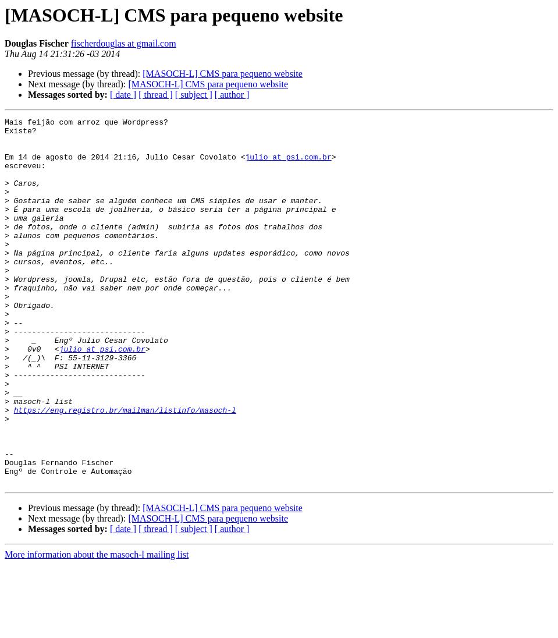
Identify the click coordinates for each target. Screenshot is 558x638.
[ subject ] (193, 95)
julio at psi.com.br (288, 165)
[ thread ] (155, 95)
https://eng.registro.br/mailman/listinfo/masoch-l (125, 469)
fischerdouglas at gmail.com (123, 43)
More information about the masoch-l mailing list (97, 628)
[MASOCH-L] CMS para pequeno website (223, 74)
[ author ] (232, 95)
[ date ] (123, 95)
